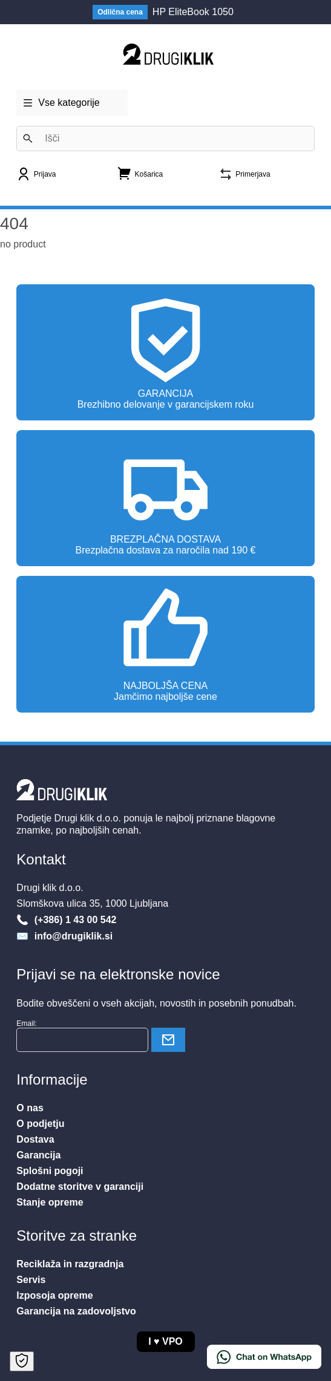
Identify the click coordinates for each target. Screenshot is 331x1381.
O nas (29, 1108)
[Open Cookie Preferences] (22, 1361)
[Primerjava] (244, 178)
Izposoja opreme (54, 1295)
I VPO (165, 1341)
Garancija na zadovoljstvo (76, 1311)
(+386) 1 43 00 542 (73, 920)
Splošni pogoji (49, 1171)
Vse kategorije (60, 99)
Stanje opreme (49, 1202)
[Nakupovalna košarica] (140, 177)
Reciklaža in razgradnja (69, 1264)
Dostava (35, 1139)
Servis (30, 1280)
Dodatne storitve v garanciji (79, 1186)
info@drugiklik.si (72, 936)
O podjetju (40, 1123)
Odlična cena (120, 12)
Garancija (38, 1155)
